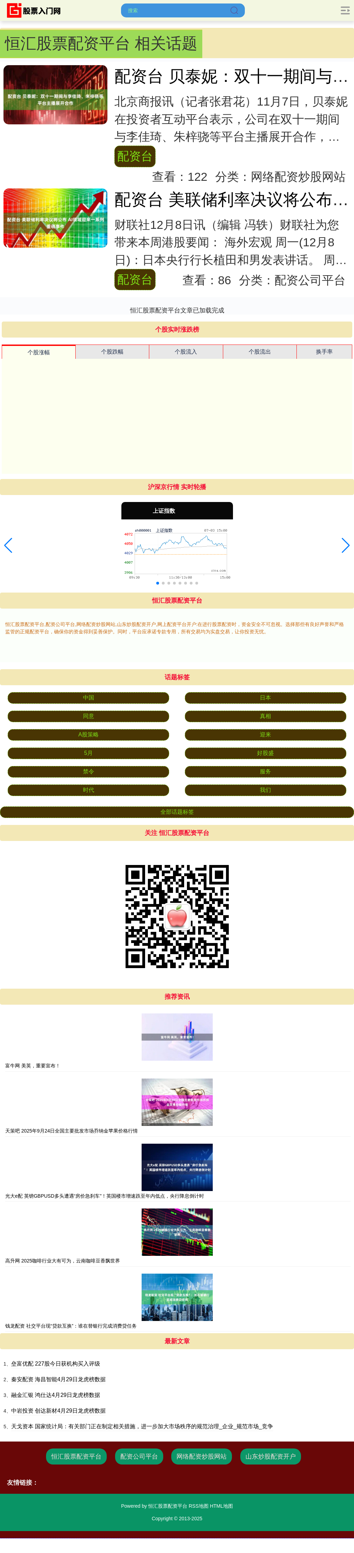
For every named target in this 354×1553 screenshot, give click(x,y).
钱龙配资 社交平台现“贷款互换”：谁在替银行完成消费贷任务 (71, 1326)
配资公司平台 (139, 1456)
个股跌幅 (112, 352)
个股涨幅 (39, 352)
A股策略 (88, 734)
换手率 (324, 352)
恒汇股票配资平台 (76, 1456)
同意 (88, 716)
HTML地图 (221, 1506)
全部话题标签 (177, 812)
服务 (265, 771)
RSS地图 (199, 1506)
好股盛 (265, 753)
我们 (265, 790)
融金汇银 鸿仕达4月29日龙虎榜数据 (55, 1395)
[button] (8, 545)
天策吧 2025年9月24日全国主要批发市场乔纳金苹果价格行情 (71, 1131)
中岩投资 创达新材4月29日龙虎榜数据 (58, 1411)
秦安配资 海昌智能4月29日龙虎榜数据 (58, 1379)
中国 (88, 698)
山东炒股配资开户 (271, 1456)
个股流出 (260, 352)
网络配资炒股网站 (201, 1456)
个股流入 (186, 352)
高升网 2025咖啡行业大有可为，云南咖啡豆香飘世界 (62, 1261)
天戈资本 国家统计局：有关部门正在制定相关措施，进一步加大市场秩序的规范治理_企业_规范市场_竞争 (142, 1426)
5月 (88, 753)
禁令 (88, 771)
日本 (265, 698)
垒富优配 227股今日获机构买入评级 (55, 1364)
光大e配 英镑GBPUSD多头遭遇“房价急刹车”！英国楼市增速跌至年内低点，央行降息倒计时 (104, 1196)
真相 (265, 716)
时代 (88, 790)
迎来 (265, 734)
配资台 (135, 156)
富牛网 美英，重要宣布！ (32, 1065)
